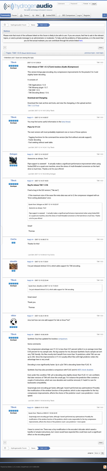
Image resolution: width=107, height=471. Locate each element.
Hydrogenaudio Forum (18, 25)
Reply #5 (30, 262)
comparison (62, 339)
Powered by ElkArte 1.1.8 (8, 467)
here (80, 41)
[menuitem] (101, 47)
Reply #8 (30, 334)
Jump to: (90, 453)
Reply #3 (30, 181)
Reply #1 (30, 117)
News (33, 25)
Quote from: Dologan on (43, 204)
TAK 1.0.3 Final (33, 106)
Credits (18, 467)
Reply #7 (30, 316)
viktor (13, 315)
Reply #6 (30, 280)
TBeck (13, 62)
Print (101, 47)
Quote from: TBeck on (42, 413)
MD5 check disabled (85, 370)
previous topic (90, 53)
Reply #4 (30, 239)
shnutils (13, 261)
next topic (99, 53)
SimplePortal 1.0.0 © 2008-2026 (30, 467)
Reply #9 (30, 407)
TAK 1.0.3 (43, 25)
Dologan (13, 154)
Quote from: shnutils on (43, 286)
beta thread (66, 122)
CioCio (13, 239)
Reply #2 (30, 154)
